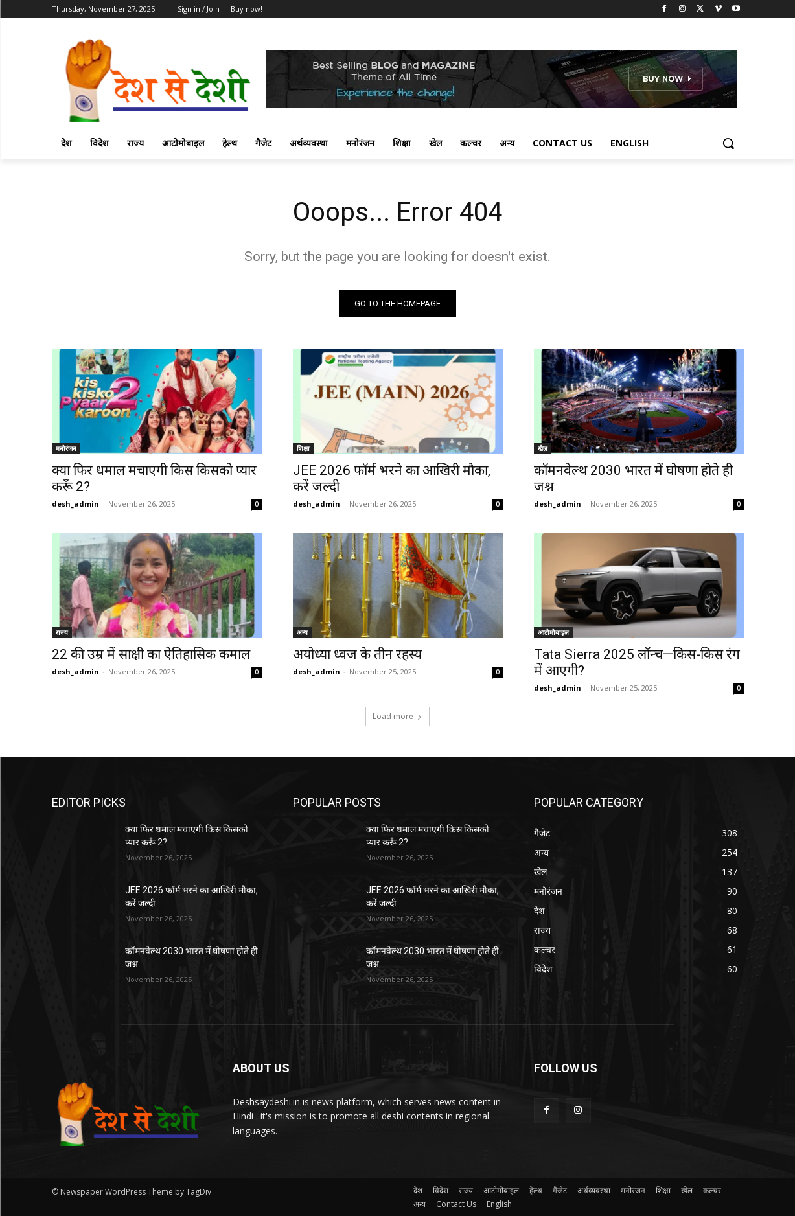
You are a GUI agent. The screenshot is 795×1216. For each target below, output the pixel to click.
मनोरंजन (66, 448)
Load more (397, 716)
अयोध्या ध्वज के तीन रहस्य (357, 654)
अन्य (302, 632)
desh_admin (75, 504)
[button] (728, 143)
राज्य (62, 632)
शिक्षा (303, 448)
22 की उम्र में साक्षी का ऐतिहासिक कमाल (151, 654)
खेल (542, 448)
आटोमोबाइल (553, 632)
